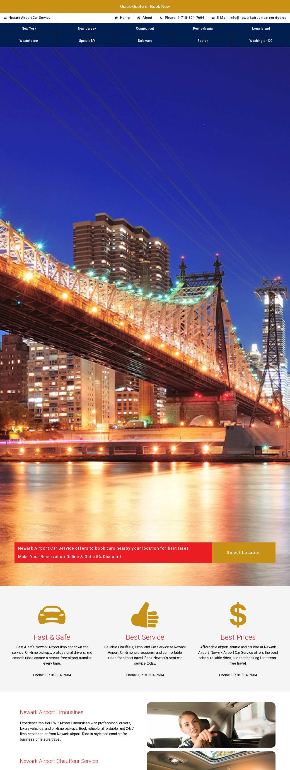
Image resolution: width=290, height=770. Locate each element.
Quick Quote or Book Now (145, 6)
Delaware (145, 41)
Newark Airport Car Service (29, 18)
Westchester (28, 41)
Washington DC (261, 41)
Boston (203, 41)
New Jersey (87, 29)
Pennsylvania (203, 29)
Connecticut (145, 29)
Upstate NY (87, 41)
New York (29, 29)
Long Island (261, 29)
